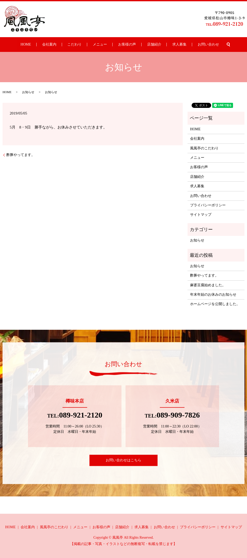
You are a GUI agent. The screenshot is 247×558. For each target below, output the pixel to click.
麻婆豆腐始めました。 (208, 285)
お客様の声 (123, 45)
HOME (49, 45)
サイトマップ (200, 215)
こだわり (85, 45)
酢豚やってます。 (20, 155)
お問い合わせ (184, 45)
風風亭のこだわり (204, 148)
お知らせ (197, 240)
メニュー (103, 45)
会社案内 (66, 45)
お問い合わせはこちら (123, 460)
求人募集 (162, 45)
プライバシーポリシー (208, 205)
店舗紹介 (144, 45)
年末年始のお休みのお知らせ (213, 294)
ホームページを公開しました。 (215, 304)
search (201, 44)
